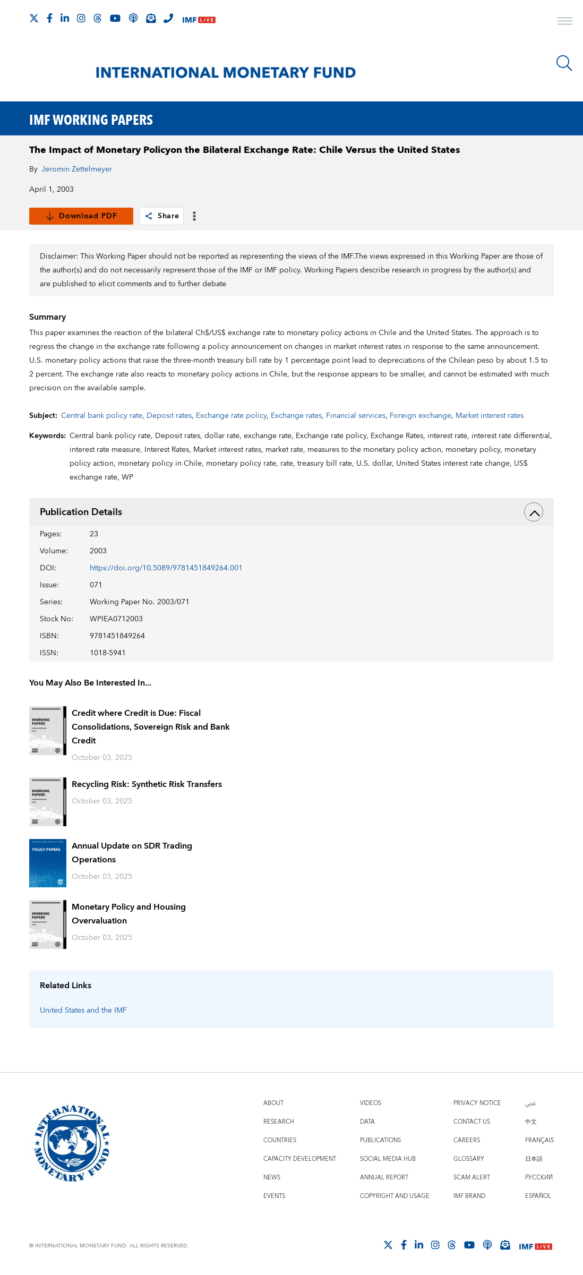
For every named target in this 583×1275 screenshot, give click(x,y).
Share (161, 216)
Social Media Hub (388, 1159)
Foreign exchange (420, 415)
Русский (539, 1178)
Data (367, 1122)
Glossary (468, 1159)
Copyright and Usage (395, 1196)
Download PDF (81, 216)
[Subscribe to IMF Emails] (151, 18)
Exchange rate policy (231, 415)
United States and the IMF (83, 1010)
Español (538, 1196)
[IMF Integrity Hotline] (168, 18)
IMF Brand (469, 1196)
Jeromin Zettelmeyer (76, 169)
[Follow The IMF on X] (34, 18)
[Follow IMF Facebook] (50, 18)
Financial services (355, 415)
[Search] (564, 63)
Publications (380, 1140)
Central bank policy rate (101, 415)
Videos (370, 1103)
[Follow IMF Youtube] (115, 18)
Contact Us (471, 1122)
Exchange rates (296, 415)
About (273, 1103)
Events (274, 1196)
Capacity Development (299, 1159)
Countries (279, 1140)
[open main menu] (565, 22)
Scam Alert (471, 1178)
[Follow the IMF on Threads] (97, 18)
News (271, 1178)
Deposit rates (169, 415)
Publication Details (292, 511)
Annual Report (384, 1178)
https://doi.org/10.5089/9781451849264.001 (166, 568)
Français (539, 1140)
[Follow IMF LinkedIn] (65, 18)
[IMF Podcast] (133, 18)
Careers (466, 1140)
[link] (148, 216)
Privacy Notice (477, 1103)
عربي (530, 1103)
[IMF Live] (199, 19)
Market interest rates (490, 415)
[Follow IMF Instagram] (81, 18)
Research (278, 1122)
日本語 (534, 1159)
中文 (531, 1122)
